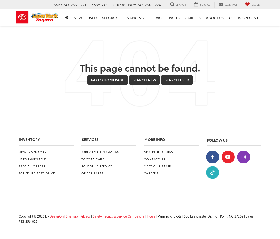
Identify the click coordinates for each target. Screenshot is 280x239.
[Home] (67, 17)
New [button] (78, 17)
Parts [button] (174, 17)
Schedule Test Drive (37, 173)
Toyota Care (92, 159)
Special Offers (32, 166)
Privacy (85, 216)
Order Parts (92, 173)
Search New (144, 80)
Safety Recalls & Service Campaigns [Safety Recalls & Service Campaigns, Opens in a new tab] (119, 216)
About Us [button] (215, 17)
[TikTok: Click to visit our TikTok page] (212, 172)
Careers (151, 173)
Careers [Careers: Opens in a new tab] (193, 17)
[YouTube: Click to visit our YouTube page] (228, 157)
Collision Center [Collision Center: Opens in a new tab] (246, 17)
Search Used (177, 80)
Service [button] (156, 17)
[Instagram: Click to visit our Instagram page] (243, 157)
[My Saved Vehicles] (252, 5)
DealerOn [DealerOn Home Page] (57, 216)
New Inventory (32, 152)
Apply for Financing (100, 152)
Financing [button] (133, 17)
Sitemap (72, 216)
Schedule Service (97, 166)
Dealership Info (158, 152)
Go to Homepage (107, 80)
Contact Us (154, 159)
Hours (151, 216)
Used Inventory (33, 159)
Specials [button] (110, 17)
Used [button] (92, 17)
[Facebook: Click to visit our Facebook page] (212, 157)
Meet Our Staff (157, 166)
